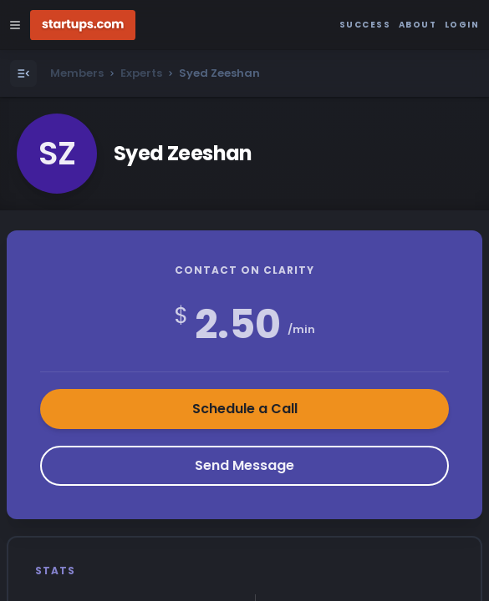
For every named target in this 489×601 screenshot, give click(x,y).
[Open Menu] (23, 73)
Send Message (244, 465)
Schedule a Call (245, 408)
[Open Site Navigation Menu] (15, 25)
